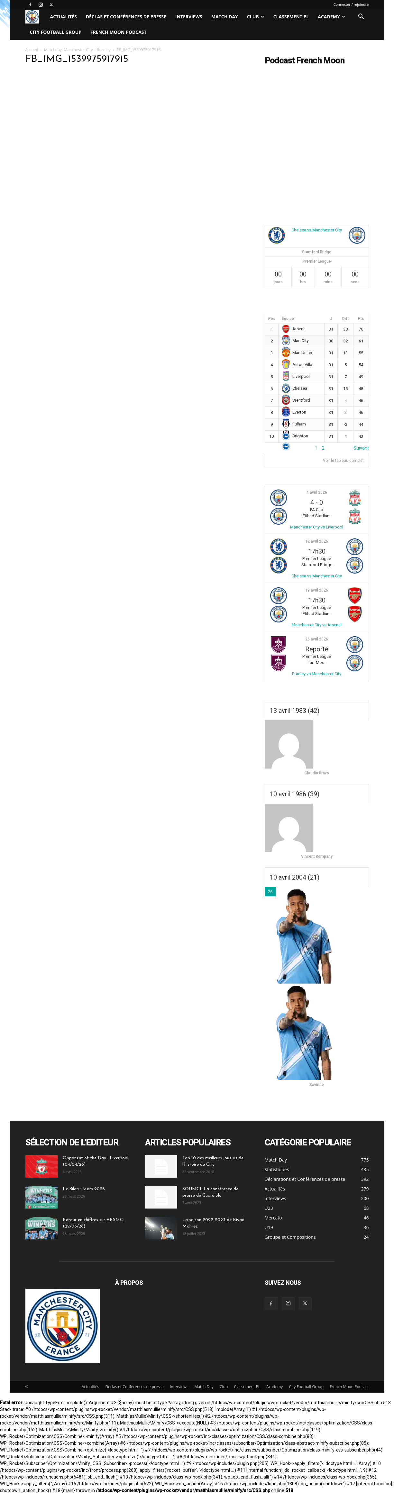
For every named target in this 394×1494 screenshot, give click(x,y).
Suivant (361, 448)
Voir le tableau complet (343, 460)
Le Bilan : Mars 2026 (84, 1189)
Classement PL (291, 17)
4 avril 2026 (317, 492)
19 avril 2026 (316, 590)
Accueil (31, 49)
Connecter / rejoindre (351, 4)
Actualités (63, 17)
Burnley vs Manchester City (316, 673)
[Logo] (35, 17)
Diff (345, 318)
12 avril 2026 (316, 541)
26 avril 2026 (316, 639)
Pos (271, 318)
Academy (331, 17)
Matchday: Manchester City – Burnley (77, 49)
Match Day (224, 17)
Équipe (288, 318)
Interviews (188, 17)
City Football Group (56, 32)
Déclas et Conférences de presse (126, 17)
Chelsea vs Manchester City (316, 230)
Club (255, 17)
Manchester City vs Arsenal (317, 624)
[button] (361, 17)
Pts (361, 318)
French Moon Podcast (118, 32)
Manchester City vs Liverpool (316, 527)
